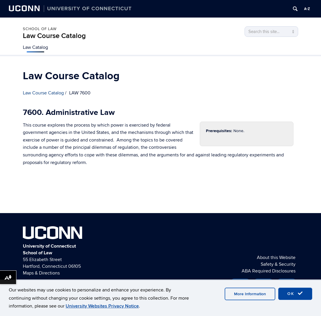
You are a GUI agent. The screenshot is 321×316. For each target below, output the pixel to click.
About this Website (276, 257)
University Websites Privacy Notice (102, 306)
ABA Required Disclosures (269, 271)
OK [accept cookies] (295, 293)
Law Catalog (35, 47)
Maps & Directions (41, 273)
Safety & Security (278, 264)
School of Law (40, 29)
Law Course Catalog (54, 36)
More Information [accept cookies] (250, 293)
